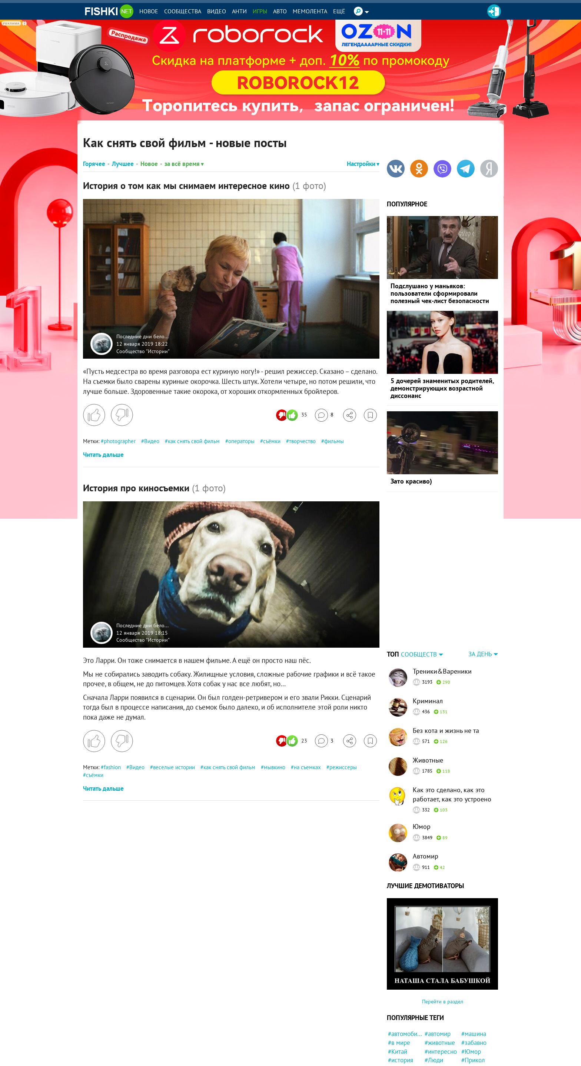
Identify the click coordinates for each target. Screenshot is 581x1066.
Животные (428, 714)
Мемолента (310, 11)
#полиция (438, 1058)
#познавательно (442, 1049)
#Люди (434, 1014)
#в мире (399, 996)
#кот (467, 1031)
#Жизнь (398, 1058)
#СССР (397, 1040)
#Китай (397, 1005)
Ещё (339, 11)
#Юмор (471, 1005)
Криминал (428, 654)
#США (396, 1031)
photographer (120, 441)
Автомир (425, 810)
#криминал (476, 1049)
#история (400, 1014)
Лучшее (123, 164)
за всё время (184, 164)
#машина (473, 987)
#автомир (438, 987)
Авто (280, 11)
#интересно (441, 1005)
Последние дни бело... (142, 336)
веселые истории (174, 767)
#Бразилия (475, 1040)
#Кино (433, 1031)
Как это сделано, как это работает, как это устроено (452, 748)
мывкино (274, 767)
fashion (112, 767)
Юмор (422, 780)
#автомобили (405, 987)
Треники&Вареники (442, 625)
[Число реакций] (292, 415)
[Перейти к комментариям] (324, 415)
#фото (396, 1023)
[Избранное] (370, 415)
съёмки (271, 441)
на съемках (307, 767)
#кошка (435, 1040)
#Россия (399, 1049)
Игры (260, 11)
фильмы (334, 441)
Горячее (94, 164)
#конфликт (476, 1023)
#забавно (474, 996)
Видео (216, 11)
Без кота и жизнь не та (446, 684)
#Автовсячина (442, 1023)
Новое (148, 11)
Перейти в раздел (442, 955)
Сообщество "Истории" (143, 351)
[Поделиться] (349, 415)
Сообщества (182, 11)
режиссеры (343, 767)
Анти (239, 11)
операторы (241, 441)
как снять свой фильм (194, 441)
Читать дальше (103, 455)
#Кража (471, 1058)
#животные (440, 996)
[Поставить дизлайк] (122, 415)
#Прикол (473, 1014)
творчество (302, 441)
